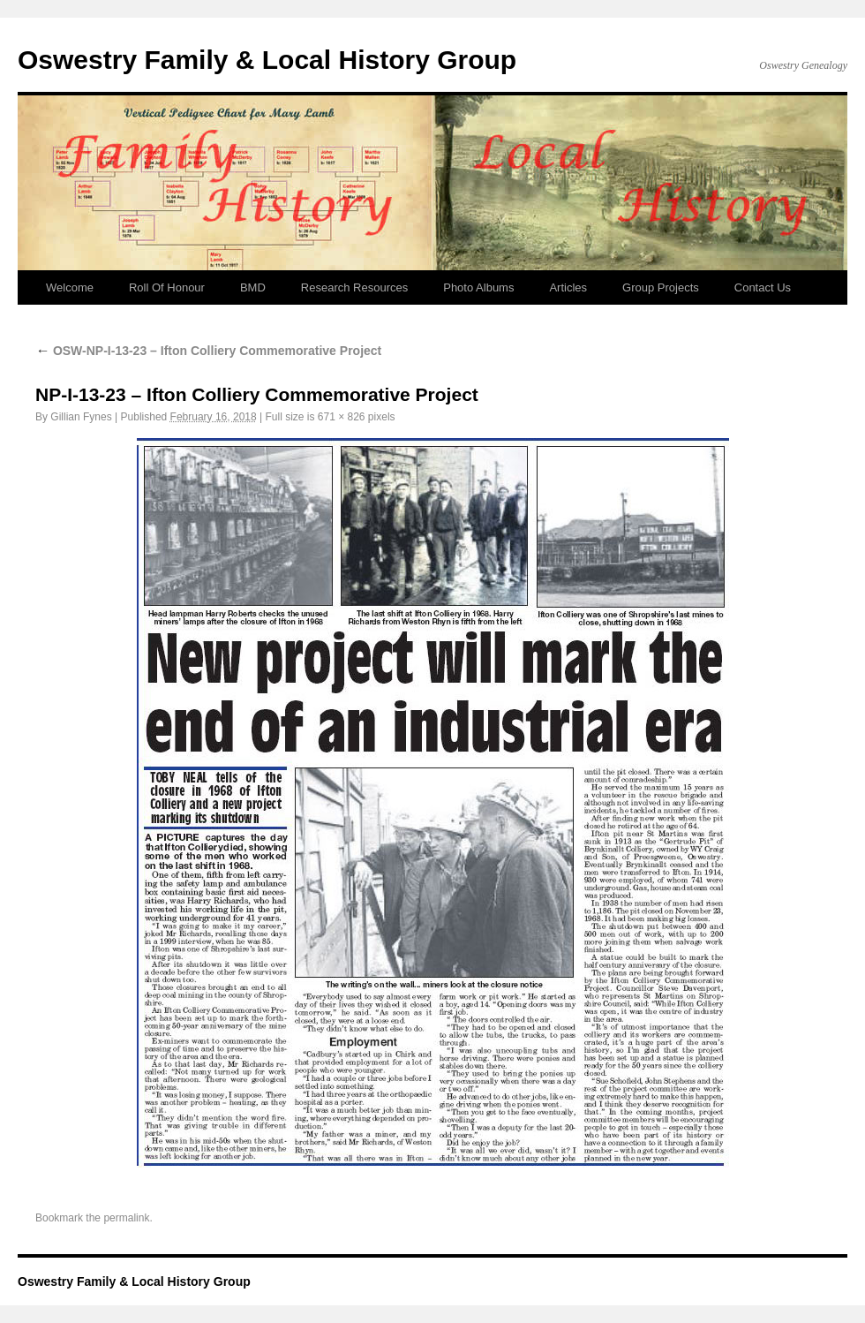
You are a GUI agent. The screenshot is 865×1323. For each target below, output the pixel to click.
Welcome (70, 287)
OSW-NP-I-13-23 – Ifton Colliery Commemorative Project (208, 351)
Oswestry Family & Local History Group (267, 59)
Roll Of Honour (167, 287)
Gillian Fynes (80, 417)
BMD (253, 287)
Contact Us (762, 287)
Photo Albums (478, 287)
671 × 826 (341, 417)
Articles (568, 287)
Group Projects (660, 287)
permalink (126, 1218)
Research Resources (354, 287)
